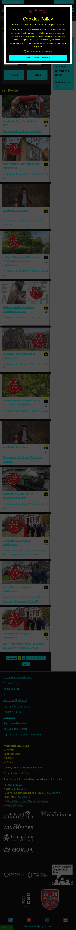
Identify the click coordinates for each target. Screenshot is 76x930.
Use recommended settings (38, 57)
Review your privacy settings (38, 51)
